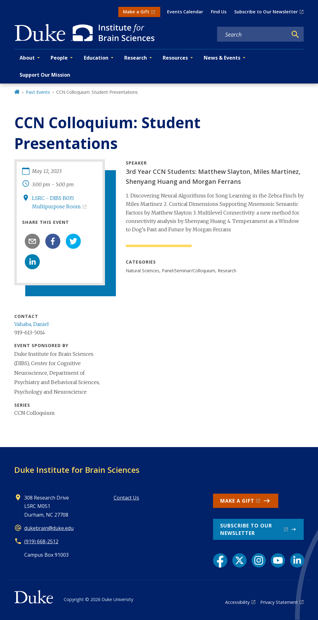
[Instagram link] (259, 560)
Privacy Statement (279, 602)
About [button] (27, 57)
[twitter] (73, 241)
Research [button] (135, 57)
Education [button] (96, 57)
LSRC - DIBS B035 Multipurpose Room (56, 202)
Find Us (218, 12)
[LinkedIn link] (297, 560)
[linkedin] (32, 261)
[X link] (239, 560)
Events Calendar (185, 12)
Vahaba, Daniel (31, 324)
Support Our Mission (45, 74)
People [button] (59, 57)
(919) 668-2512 (41, 541)
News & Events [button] (222, 57)
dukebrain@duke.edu (49, 528)
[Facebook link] (220, 560)
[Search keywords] (252, 34)
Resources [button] (175, 57)
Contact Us (126, 497)
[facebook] (53, 241)
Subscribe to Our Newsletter (266, 12)
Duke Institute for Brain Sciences (76, 469)
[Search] (295, 34)
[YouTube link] (278, 560)
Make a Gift (136, 12)
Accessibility (237, 602)
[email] (32, 241)
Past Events (38, 92)
